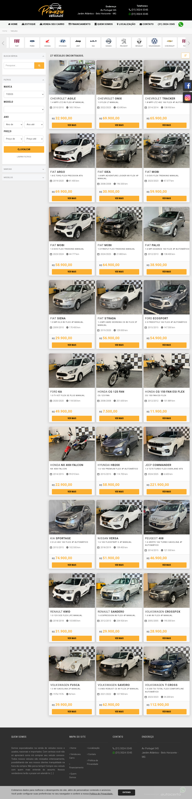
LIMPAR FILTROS (24, 157)
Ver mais (72, 125)
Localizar (24, 149)
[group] (17, 42)
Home (13, 24)
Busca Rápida (24, 56)
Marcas (24, 169)
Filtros (24, 80)
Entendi (127, 792)
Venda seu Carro (52, 24)
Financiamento (79, 24)
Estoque (29, 24)
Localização (126, 24)
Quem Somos (104, 24)
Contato (147, 24)
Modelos (24, 177)
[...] (52, 773)
